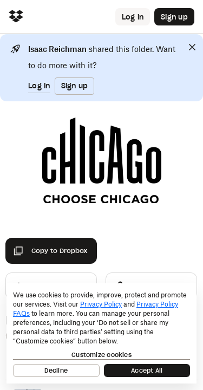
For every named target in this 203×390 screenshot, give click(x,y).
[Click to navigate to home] (16, 17)
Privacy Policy (101, 304)
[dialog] (101, 333)
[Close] (192, 47)
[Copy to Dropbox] (51, 251)
